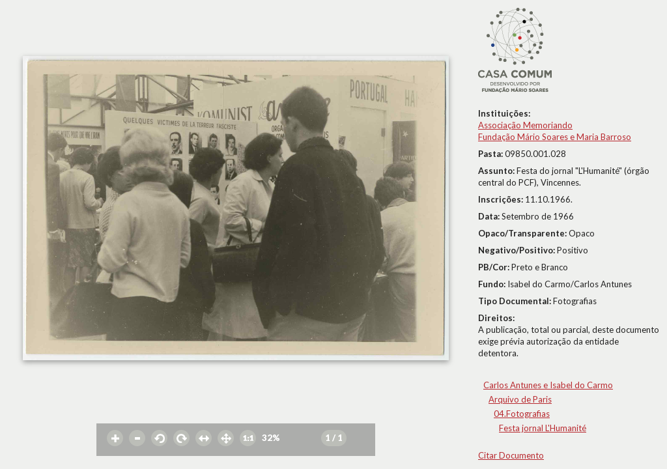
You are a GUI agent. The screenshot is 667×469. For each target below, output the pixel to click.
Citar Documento (511, 455)
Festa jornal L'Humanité (542, 428)
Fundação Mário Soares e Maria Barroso (554, 137)
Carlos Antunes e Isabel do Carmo (548, 385)
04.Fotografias (522, 413)
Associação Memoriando (525, 125)
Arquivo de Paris (520, 399)
